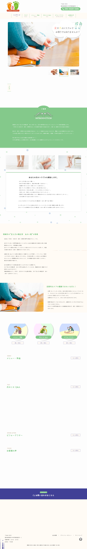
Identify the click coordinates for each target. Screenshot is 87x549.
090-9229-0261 (70, 9)
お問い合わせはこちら (43, 492)
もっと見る (75, 354)
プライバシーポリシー (66, 532)
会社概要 (54, 532)
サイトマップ (78, 532)
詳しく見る (18, 339)
